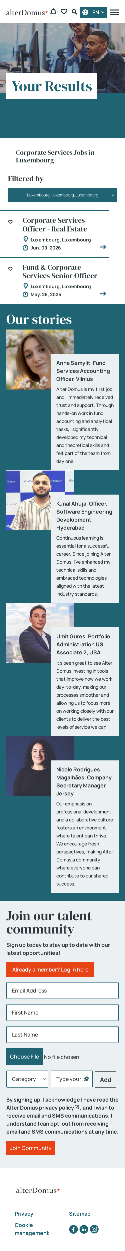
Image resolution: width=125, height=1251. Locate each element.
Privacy (24, 1213)
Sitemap (80, 1213)
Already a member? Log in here (50, 969)
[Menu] (114, 12)
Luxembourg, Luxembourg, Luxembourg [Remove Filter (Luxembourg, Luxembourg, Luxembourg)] (62, 195)
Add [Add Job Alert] (105, 1080)
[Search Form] (75, 12)
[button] (12, 228)
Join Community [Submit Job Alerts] (31, 1148)
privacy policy (56, 1107)
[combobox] (72, 1079)
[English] (93, 12)
